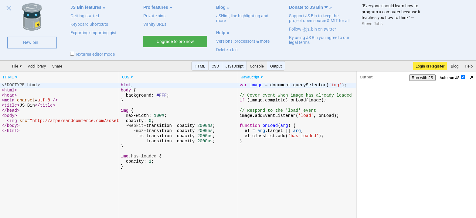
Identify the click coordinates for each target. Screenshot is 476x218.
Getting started (84, 15)
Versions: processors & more (243, 41)
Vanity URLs (154, 24)
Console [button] (257, 66)
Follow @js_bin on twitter (312, 29)
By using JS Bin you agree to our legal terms (319, 40)
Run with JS (422, 77)
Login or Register (430, 66)
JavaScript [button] (234, 66)
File (15, 66)
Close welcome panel (9, 9)
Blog (221, 7)
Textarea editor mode (92, 54)
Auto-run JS (452, 77)
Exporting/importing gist (93, 32)
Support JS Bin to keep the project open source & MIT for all (319, 18)
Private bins (154, 15)
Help (220, 32)
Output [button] (276, 66)
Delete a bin (227, 49)
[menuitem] (10, 77)
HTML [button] (200, 66)
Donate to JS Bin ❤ (308, 7)
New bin (30, 42)
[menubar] (48, 75)
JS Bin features (85, 7)
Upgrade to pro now (175, 41)
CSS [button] (215, 66)
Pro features (155, 7)
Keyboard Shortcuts (89, 24)
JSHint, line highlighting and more (242, 18)
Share (57, 66)
